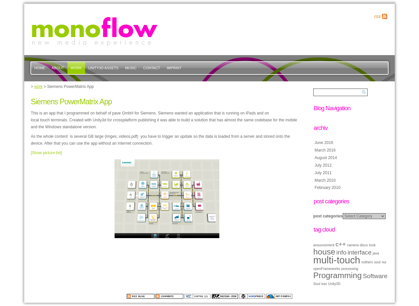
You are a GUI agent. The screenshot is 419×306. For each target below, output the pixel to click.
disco (364, 245)
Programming (337, 275)
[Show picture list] (46, 153)
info (342, 252)
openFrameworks (326, 269)
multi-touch (336, 260)
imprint (174, 68)
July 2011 (323, 173)
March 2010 (325, 180)
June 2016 (324, 142)
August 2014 (326, 157)
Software (375, 276)
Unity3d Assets (103, 68)
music (131, 68)
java (376, 253)
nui (384, 262)
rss (377, 16)
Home (39, 68)
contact (151, 68)
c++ (341, 244)
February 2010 (327, 187)
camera (353, 245)
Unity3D (334, 284)
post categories (328, 216)
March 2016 (325, 150)
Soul (316, 284)
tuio (324, 284)
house (324, 251)
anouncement (324, 245)
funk (372, 245)
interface (360, 252)
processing (349, 269)
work (76, 68)
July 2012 (323, 165)
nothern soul (371, 262)
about (58, 68)
